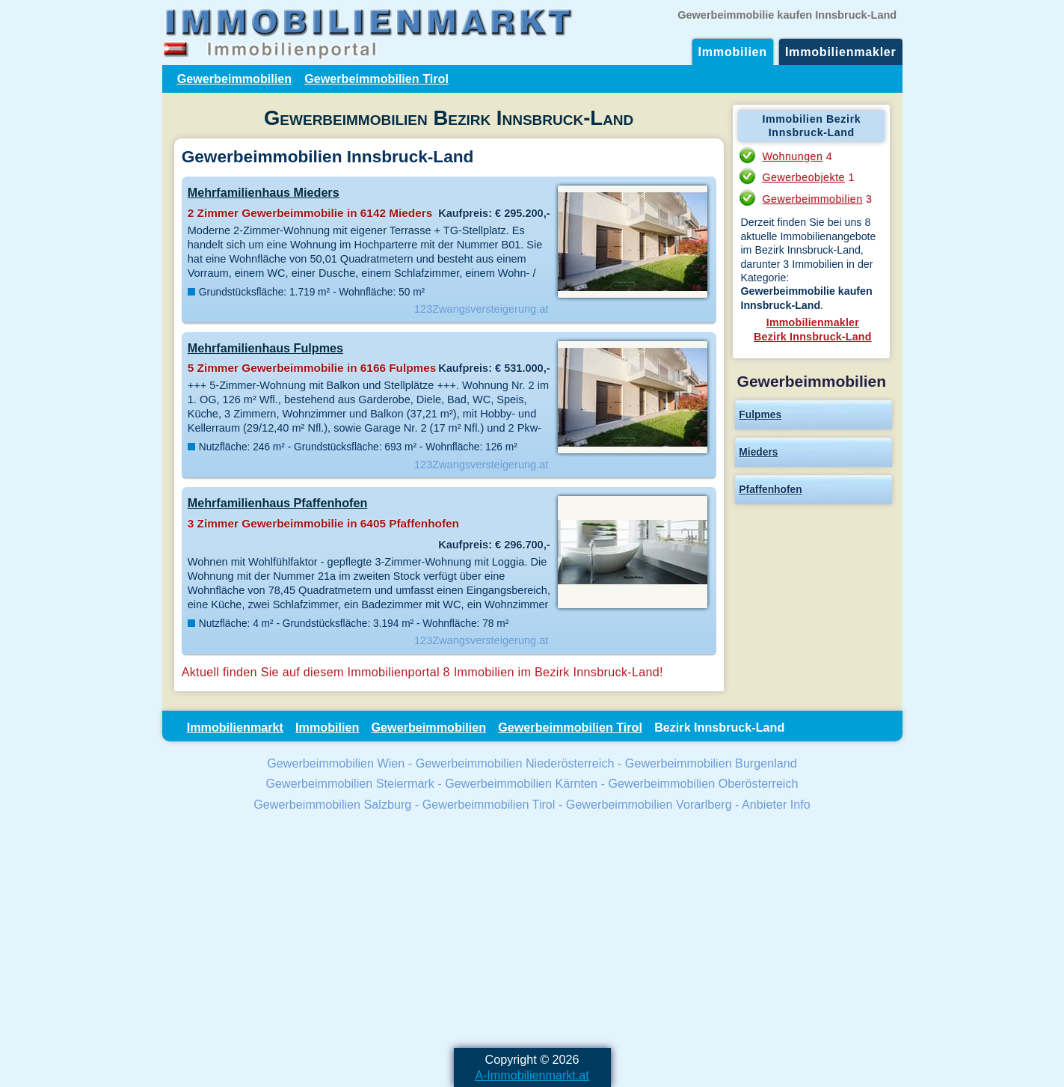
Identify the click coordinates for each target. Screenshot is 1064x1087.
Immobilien (732, 51)
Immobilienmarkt (235, 727)
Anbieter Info (776, 804)
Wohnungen (792, 156)
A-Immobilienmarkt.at (532, 1075)
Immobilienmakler (841, 51)
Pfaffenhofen (770, 489)
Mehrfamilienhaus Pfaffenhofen (278, 502)
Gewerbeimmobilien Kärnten (521, 783)
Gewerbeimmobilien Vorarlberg (649, 804)
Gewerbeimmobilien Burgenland (711, 763)
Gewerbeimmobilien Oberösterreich (703, 783)
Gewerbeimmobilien (234, 78)
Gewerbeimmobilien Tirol (376, 78)
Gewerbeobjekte (803, 177)
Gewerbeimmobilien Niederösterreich (515, 763)
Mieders (758, 452)
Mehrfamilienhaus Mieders (263, 192)
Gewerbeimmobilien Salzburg (332, 804)
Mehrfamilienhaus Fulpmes (265, 348)
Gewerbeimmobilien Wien (336, 763)
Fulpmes (760, 414)
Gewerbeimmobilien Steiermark (349, 783)
